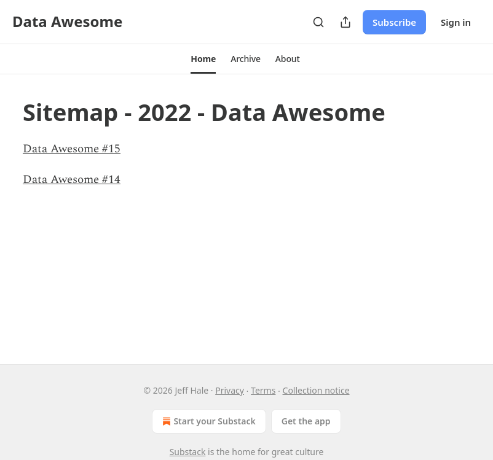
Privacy (229, 390)
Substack (188, 452)
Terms (263, 390)
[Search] (318, 22)
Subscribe (394, 22)
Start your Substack (207, 421)
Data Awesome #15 (71, 149)
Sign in (456, 22)
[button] (203, 59)
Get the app (306, 421)
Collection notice (316, 390)
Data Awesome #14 (71, 180)
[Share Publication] (345, 22)
